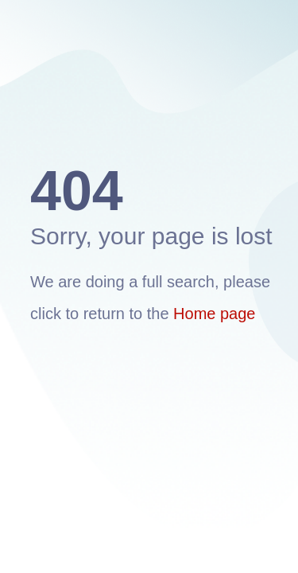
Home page (214, 313)
